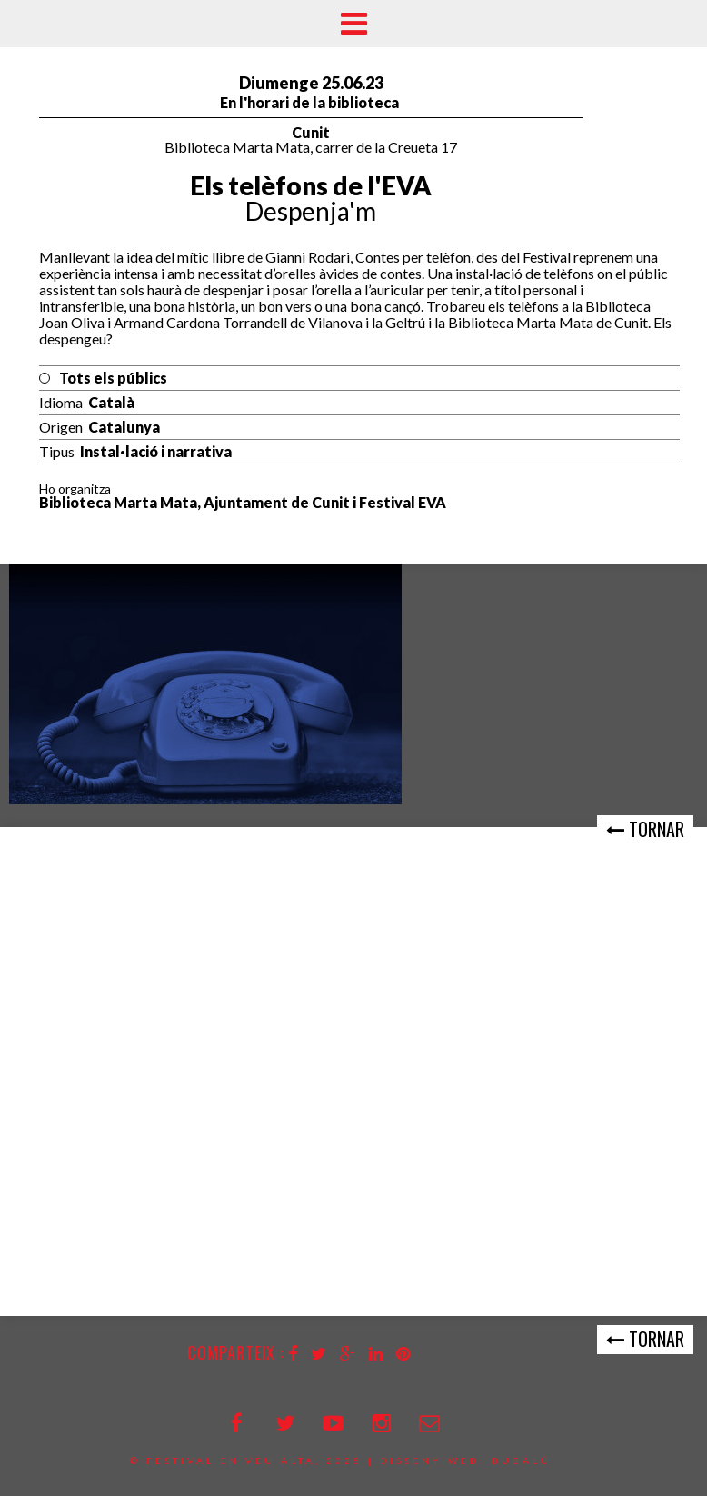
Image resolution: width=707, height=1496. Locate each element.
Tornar (645, 829)
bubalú (522, 1460)
